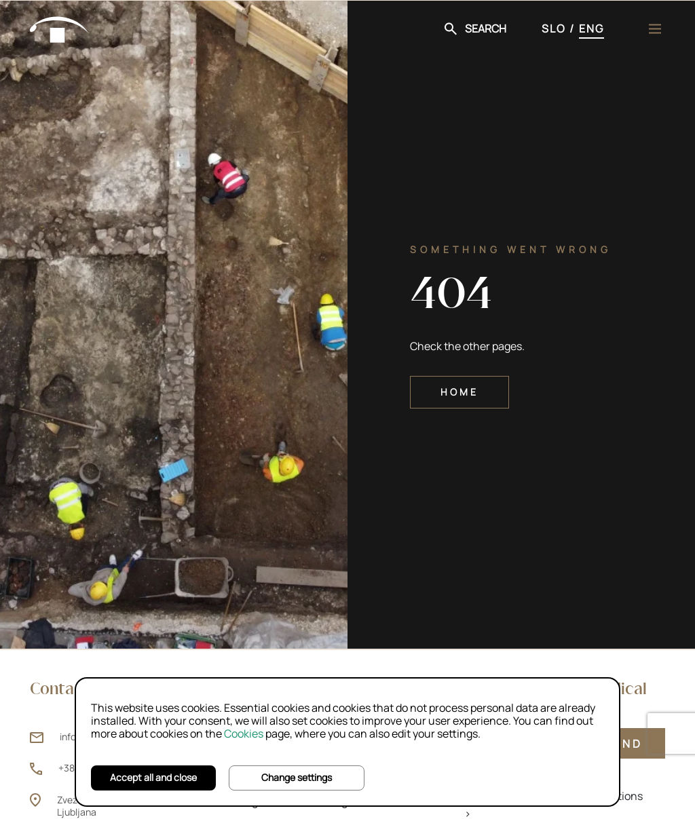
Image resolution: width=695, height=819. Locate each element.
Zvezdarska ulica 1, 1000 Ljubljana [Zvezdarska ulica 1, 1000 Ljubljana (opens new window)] (108, 805)
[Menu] (655, 29)
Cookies (243, 733)
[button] (475, 28)
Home (459, 391)
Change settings (296, 777)
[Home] (60, 27)
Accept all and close (153, 777)
